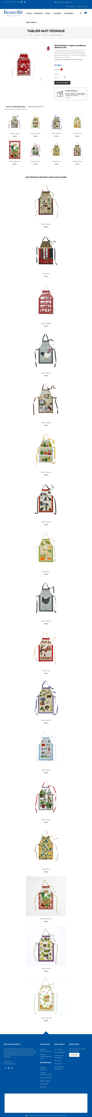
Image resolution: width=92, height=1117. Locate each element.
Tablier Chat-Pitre (46, 522)
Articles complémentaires (15, 106)
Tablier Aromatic (35, 161)
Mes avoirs (58, 1060)
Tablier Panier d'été (46, 1018)
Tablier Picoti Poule (46, 621)
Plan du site (43, 1087)
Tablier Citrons (56, 161)
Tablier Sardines (46, 770)
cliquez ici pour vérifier (60, 1115)
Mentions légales (45, 1081)
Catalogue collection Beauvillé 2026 (45, 1056)
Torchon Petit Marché (14, 161)
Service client (8, 1061)
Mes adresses (59, 1063)
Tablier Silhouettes (46, 323)
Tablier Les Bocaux (35, 133)
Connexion (71, 6)
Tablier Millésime (77, 161)
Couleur (56, 69)
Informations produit (36, 106)
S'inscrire (74, 1054)
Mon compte (82, 6)
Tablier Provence (46, 968)
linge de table (18, 1055)
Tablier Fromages (14, 133)
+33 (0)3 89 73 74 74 (9, 1064)
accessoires (7, 1057)
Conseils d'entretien (46, 1077)
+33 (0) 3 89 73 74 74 (10, 2)
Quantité (56, 74)
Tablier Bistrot (46, 274)
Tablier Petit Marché (46, 919)
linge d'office (26, 1055)
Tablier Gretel (46, 670)
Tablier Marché (77, 133)
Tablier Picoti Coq (46, 373)
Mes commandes (60, 1052)
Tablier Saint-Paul (56, 133)
